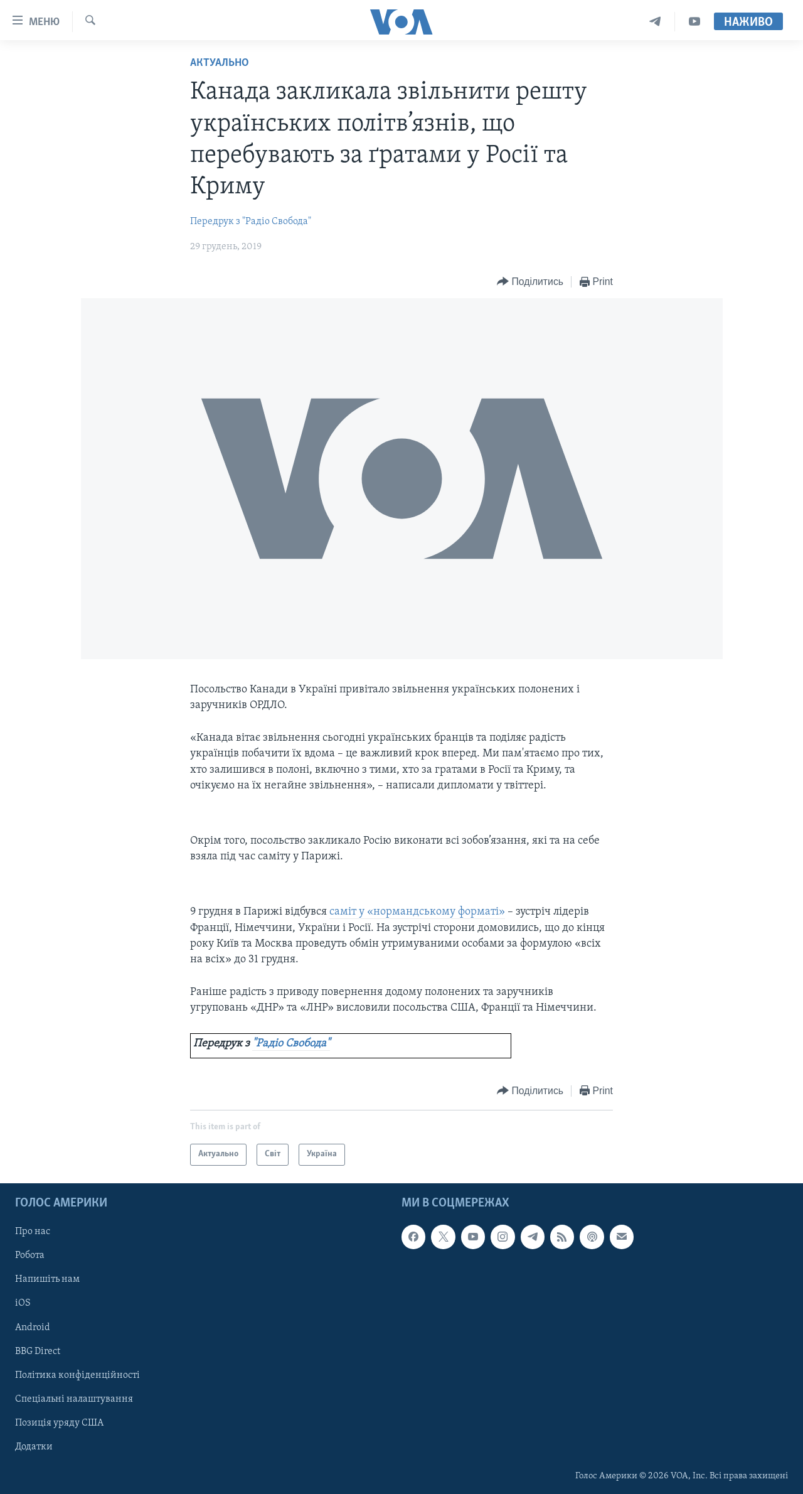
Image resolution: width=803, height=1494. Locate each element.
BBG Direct (37, 1351)
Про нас (32, 1232)
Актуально (219, 63)
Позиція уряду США (59, 1422)
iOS (23, 1303)
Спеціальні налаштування (74, 1399)
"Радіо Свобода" (291, 1044)
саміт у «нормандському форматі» (417, 912)
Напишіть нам (47, 1279)
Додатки (34, 1446)
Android (32, 1327)
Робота (30, 1255)
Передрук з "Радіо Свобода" (250, 222)
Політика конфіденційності (77, 1375)
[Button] (530, 282)
